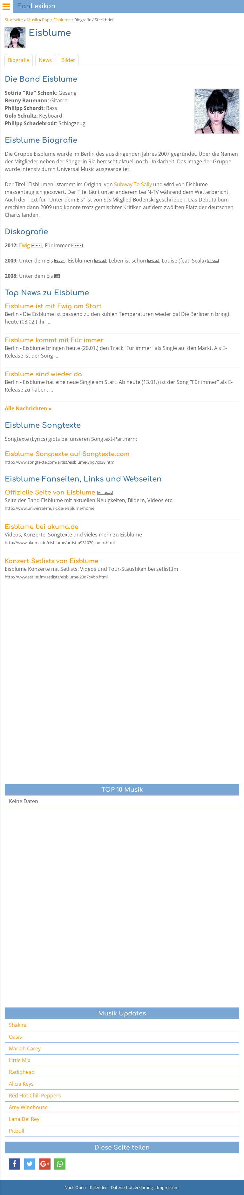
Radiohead (22, 1072)
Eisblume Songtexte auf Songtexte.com (67, 454)
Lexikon (36, 6)
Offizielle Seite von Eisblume (50, 492)
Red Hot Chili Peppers (35, 1095)
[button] (14, 1164)
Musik (32, 20)
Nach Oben (75, 1187)
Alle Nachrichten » (28, 408)
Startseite (14, 20)
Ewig (24, 245)
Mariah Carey (25, 1048)
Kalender (98, 1187)
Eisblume (62, 20)
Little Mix (19, 1060)
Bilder (68, 60)
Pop (46, 20)
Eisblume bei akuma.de (41, 526)
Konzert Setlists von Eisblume (51, 561)
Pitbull (16, 1130)
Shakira (18, 1024)
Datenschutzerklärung (132, 1187)
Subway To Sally (133, 184)
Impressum (168, 1187)
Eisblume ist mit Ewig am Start (53, 306)
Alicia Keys (21, 1083)
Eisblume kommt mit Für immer (54, 340)
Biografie (18, 60)
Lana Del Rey (24, 1119)
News (45, 60)
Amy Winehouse (28, 1107)
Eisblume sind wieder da (43, 374)
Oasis (15, 1036)
